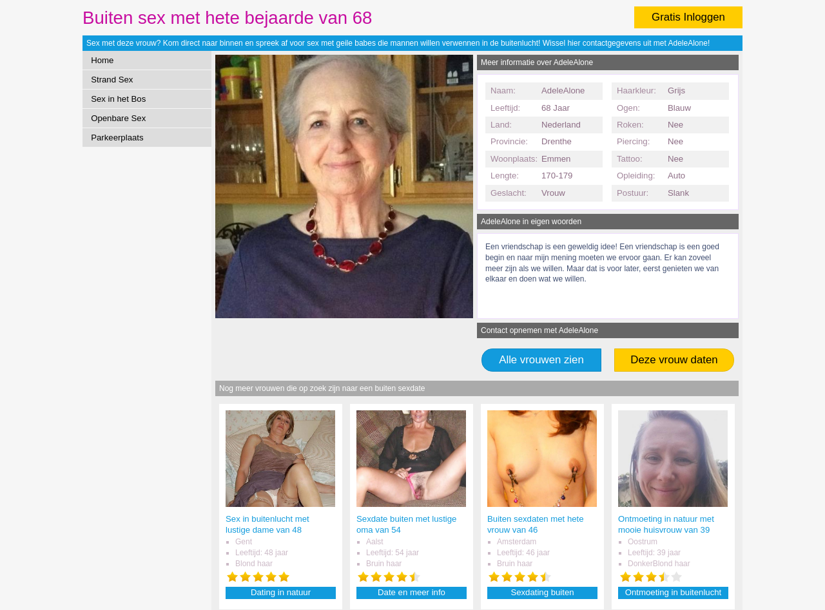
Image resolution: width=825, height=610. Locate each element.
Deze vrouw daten (673, 360)
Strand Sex (112, 79)
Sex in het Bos (118, 99)
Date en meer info (411, 592)
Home (102, 60)
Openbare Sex (118, 118)
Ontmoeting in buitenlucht (673, 592)
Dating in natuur (281, 592)
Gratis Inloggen (688, 17)
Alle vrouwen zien (541, 360)
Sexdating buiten (542, 592)
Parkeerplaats (117, 137)
